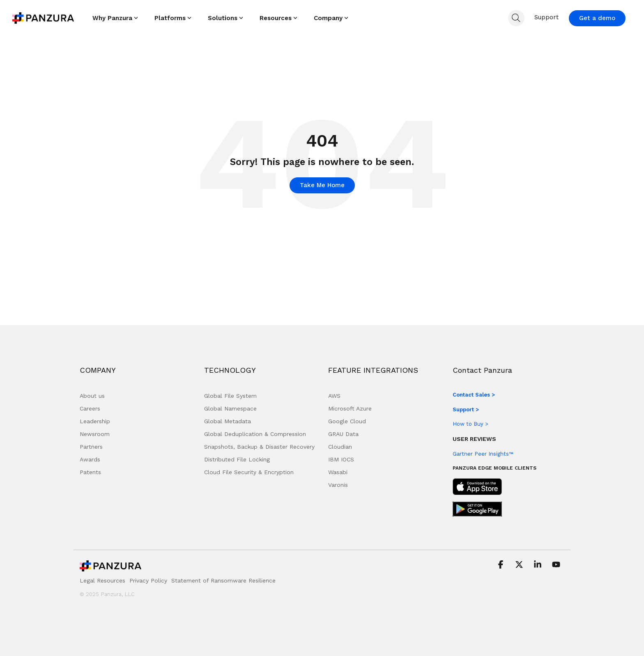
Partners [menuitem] (91, 446)
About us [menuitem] (92, 395)
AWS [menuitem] (334, 395)
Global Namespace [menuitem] (230, 408)
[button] (501, 565)
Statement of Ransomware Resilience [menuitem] (223, 580)
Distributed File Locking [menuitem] (237, 459)
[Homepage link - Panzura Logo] (110, 568)
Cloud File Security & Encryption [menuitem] (249, 472)
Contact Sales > (474, 395)
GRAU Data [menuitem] (343, 434)
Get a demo (597, 18)
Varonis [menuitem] (338, 485)
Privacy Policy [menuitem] (148, 580)
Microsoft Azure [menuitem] (350, 408)
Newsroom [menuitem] (95, 434)
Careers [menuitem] (90, 408)
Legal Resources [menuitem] (102, 580)
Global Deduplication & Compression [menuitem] (255, 434)
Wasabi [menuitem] (337, 472)
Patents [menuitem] (90, 472)
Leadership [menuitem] (95, 421)
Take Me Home (322, 185)
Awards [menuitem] (90, 459)
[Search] (516, 18)
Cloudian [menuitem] (340, 446)
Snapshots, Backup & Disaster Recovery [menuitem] (259, 446)
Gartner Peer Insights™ (483, 454)
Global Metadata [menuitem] (227, 421)
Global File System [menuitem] (230, 395)
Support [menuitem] (546, 17)
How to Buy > (470, 424)
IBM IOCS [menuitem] (341, 459)
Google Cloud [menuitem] (347, 421)
